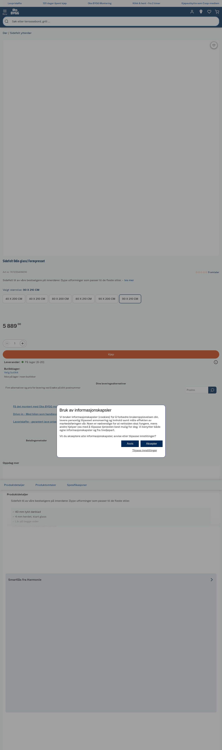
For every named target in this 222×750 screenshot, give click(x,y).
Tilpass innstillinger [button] (144, 450)
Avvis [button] (130, 443)
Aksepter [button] (151, 443)
